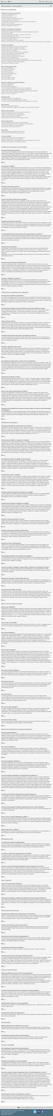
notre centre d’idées (38, 1064)
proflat (4, 1113)
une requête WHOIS (40, 1076)
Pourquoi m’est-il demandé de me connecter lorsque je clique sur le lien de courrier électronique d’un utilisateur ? (26, 41)
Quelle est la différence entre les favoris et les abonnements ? (14, 122)
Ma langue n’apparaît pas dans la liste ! (10, 36)
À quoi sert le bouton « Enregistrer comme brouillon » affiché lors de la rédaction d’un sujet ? (21, 60)
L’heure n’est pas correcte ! (7, 33)
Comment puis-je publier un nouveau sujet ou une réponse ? (14, 46)
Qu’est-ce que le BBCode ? (7, 67)
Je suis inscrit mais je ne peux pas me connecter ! (12, 18)
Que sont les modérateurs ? (7, 85)
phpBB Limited (39, 1049)
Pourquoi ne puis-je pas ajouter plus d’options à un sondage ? (15, 52)
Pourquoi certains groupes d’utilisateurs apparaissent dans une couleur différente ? (19, 90)
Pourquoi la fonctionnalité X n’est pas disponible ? (12, 139)
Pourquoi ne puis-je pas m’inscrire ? (9, 17)
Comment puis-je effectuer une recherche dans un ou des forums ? (16, 112)
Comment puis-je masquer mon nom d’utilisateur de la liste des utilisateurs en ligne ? (20, 31)
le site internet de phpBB (12, 354)
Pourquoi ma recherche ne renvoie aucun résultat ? (12, 113)
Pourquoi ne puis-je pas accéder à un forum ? (11, 54)
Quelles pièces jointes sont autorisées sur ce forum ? (13, 131)
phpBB (8, 1110)
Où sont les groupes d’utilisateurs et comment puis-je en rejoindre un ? (16, 88)
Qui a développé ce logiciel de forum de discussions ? (13, 137)
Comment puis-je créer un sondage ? (9, 50)
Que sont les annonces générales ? (9, 73)
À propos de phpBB (6, 1054)
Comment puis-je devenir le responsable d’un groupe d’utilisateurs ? (16, 89)
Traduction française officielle (7, 1111)
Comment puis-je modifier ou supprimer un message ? (13, 47)
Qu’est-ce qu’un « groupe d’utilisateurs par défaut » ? (13, 92)
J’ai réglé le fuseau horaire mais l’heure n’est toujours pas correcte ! (16, 34)
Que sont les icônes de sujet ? (8, 79)
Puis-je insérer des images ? (7, 72)
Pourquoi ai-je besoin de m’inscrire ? (9, 14)
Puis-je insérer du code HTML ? (8, 69)
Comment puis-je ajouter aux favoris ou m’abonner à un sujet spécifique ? (17, 123)
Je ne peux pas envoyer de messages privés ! (11, 98)
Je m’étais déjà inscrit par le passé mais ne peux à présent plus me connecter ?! (19, 21)
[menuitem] (9, 2)
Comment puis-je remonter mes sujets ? (10, 63)
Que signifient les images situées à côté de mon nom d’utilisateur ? (16, 37)
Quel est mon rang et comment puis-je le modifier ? (12, 40)
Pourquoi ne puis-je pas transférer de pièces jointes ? (13, 56)
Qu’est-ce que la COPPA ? (7, 15)
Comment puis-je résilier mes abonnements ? (11, 126)
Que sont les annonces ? (6, 74)
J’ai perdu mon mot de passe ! (8, 22)
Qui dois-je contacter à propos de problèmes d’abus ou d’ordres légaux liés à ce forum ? (20, 140)
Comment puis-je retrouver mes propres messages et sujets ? (14, 117)
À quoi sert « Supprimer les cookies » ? (10, 25)
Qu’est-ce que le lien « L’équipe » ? (9, 93)
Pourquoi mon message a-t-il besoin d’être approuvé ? (13, 61)
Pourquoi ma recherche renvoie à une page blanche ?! (13, 114)
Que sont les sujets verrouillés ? (8, 77)
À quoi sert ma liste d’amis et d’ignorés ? (10, 105)
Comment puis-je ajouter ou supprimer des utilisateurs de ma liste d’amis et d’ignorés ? (20, 107)
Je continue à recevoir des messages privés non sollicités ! (14, 99)
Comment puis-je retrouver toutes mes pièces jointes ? (13, 132)
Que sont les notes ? (5, 76)
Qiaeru (15, 1111)
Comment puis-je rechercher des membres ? (11, 116)
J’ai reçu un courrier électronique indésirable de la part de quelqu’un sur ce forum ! (19, 101)
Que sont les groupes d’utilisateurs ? (9, 86)
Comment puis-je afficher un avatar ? (9, 38)
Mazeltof (10, 1113)
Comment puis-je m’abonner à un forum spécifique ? (12, 125)
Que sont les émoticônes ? (7, 70)
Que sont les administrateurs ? (8, 83)
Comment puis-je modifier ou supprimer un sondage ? (13, 53)
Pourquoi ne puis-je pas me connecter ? (10, 20)
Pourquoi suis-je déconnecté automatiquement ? (12, 24)
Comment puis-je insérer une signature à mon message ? (14, 49)
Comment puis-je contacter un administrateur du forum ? (13, 141)
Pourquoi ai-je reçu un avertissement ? (9, 57)
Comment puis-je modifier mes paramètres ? (11, 30)
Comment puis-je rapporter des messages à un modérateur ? (14, 58)
